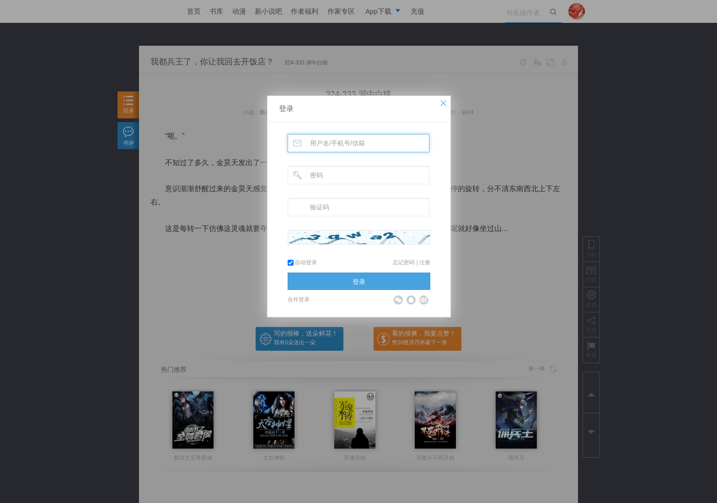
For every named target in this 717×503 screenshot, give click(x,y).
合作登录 (299, 299)
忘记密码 (404, 262)
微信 (398, 300)
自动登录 (302, 262)
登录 (286, 108)
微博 (423, 300)
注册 (424, 262)
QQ (411, 300)
